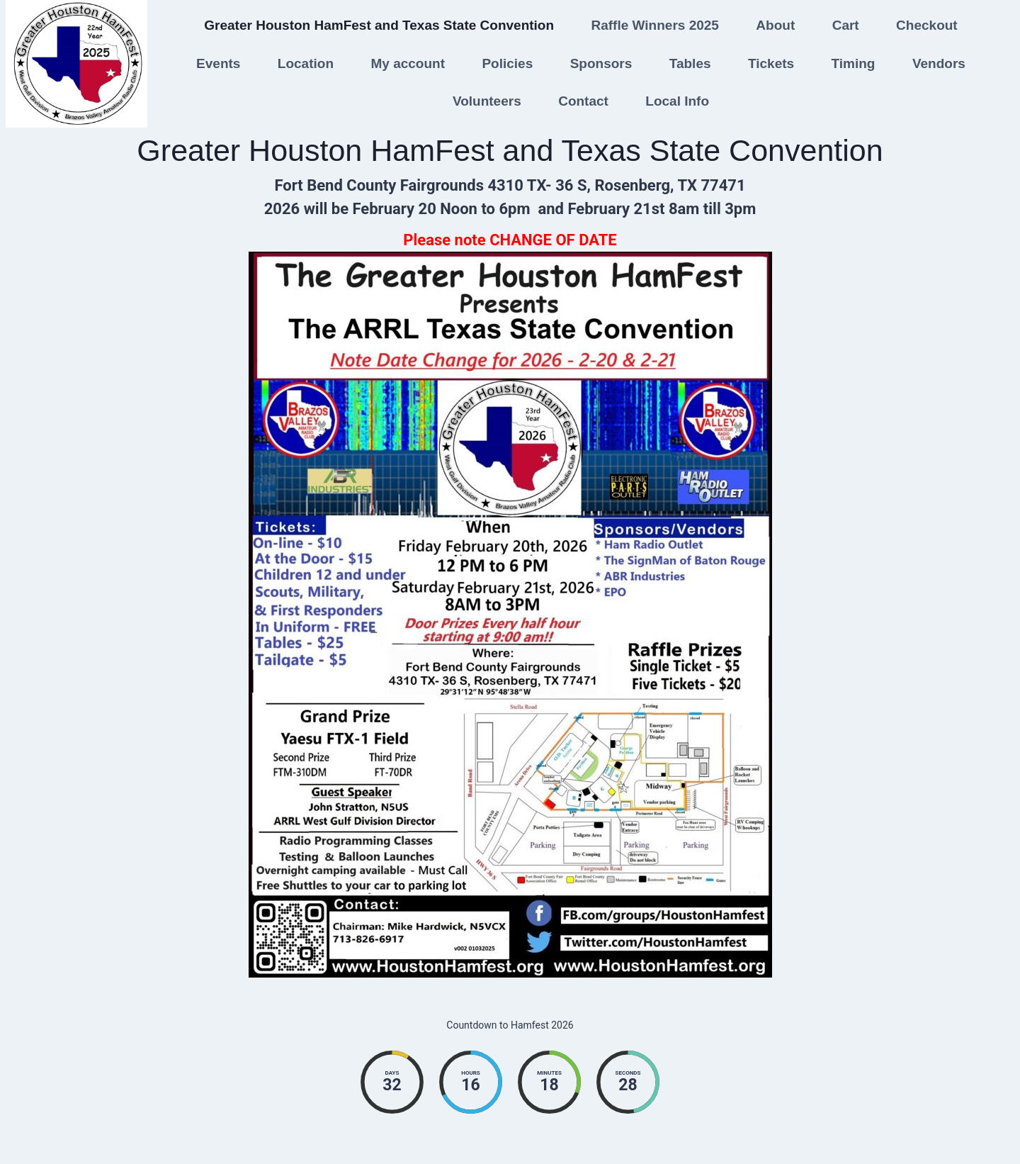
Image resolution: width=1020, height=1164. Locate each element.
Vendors (938, 63)
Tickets (771, 63)
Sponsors (601, 63)
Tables (690, 63)
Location (306, 63)
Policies (507, 63)
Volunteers (487, 101)
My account (407, 63)
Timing (854, 63)
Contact (583, 101)
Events (218, 63)
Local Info (677, 101)
